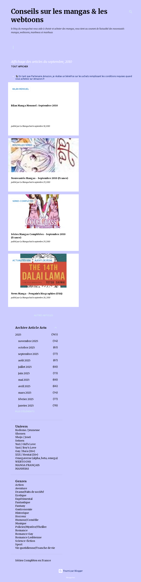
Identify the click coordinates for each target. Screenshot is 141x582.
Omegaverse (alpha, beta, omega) (36, 458)
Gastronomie (23, 509)
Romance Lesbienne (28, 537)
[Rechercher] (131, 11)
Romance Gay (24, 534)
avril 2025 (24, 386)
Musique (20, 523)
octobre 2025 (26, 347)
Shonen (20, 433)
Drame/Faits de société (29, 492)
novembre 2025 (28, 341)
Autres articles (43, 315)
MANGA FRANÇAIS (27, 465)
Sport (18, 544)
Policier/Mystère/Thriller (31, 527)
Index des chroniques (86, 47)
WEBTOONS (23, 461)
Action (19, 485)
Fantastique (22, 502)
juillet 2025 (25, 367)
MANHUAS (22, 468)
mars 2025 (24, 392)
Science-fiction (25, 541)
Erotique (20, 495)
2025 (18, 334)
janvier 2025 (26, 405)
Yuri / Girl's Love (25, 444)
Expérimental (23, 499)
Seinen (19, 440)
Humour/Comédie (26, 520)
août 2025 (24, 360)
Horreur (20, 516)
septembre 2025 (28, 354)
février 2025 (26, 399)
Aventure (21, 488)
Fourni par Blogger (70, 571)
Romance (21, 530)
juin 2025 (24, 373)
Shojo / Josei (23, 437)
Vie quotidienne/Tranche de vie (35, 548)
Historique (22, 513)
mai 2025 (24, 379)
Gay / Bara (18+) (25, 451)
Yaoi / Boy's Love (25, 447)
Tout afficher (19, 66)
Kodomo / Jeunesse (27, 430)
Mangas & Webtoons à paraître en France (37, 47)
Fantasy (20, 506)
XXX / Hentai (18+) (26, 454)
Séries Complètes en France (33, 560)
